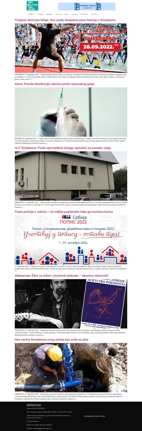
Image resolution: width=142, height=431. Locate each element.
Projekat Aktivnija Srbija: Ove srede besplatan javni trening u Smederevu (65, 20)
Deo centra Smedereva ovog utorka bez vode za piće (51, 339)
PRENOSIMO (84, 14)
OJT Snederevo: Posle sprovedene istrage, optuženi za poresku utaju (63, 148)
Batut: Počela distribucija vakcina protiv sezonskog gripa (54, 84)
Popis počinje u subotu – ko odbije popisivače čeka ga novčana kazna (64, 212)
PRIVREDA (49, 14)
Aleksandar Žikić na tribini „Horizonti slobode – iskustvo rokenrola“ (62, 276)
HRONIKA (40, 14)
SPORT (66, 14)
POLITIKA (58, 14)
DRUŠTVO (31, 14)
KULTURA (74, 14)
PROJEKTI (95, 14)
